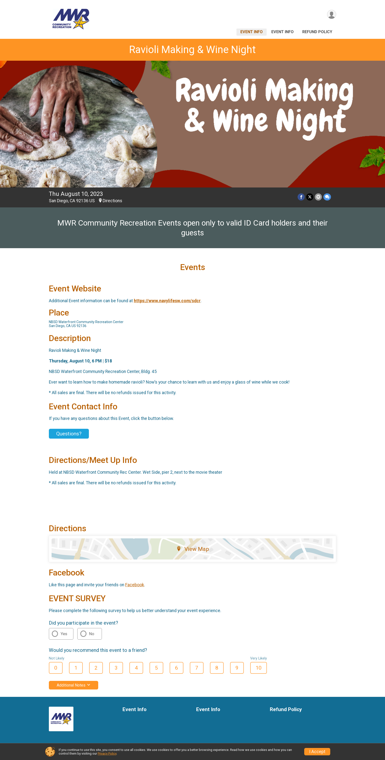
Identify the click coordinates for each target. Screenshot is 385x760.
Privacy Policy (107, 753)
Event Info (251, 31)
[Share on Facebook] (301, 197)
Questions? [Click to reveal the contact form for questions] (69, 434)
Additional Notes (73, 685)
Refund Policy (317, 31)
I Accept (317, 751)
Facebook (134, 584)
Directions (112, 200)
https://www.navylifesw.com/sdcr (167, 300)
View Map (192, 549)
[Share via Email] (318, 197)
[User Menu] (331, 14)
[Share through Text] (327, 197)
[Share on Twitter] (309, 197)
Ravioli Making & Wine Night (192, 49)
